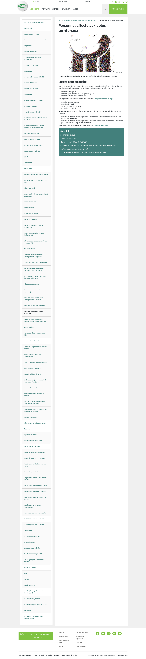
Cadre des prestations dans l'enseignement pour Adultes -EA (35, 320)
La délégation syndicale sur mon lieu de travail (35, 592)
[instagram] (119, 2)
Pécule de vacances (30, 219)
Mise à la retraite (29, 585)
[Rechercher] (105, 9)
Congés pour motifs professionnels (36, 485)
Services (55, 9)
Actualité (46, 9)
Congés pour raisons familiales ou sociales (35, 479)
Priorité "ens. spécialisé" (32, 112)
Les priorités (28, 46)
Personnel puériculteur (31, 133)
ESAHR (26, 157)
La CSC (75, 9)
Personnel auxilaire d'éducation (34, 306)
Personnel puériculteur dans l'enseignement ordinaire (33, 299)
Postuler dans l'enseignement (34, 22)
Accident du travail (30, 417)
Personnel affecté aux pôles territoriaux (33, 312)
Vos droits (34, 9)
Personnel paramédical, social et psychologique (35, 291)
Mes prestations (29, 249)
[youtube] (116, 2)
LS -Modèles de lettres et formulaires (32, 58)
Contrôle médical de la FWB (33, 374)
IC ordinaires (28, 530)
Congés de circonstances (32, 446)
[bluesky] (126, 2)
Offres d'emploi (64, 636)
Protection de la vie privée (69, 655)
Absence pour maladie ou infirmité (35, 362)
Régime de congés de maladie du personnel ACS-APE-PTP (35, 410)
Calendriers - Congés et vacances (35, 423)
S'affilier (66, 9)
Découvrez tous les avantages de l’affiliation (34, 636)
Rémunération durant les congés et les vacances (36, 195)
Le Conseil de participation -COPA (35, 605)
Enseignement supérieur (32, 151)
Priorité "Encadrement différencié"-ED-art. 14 (36, 119)
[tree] (36, 320)
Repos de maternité (30, 435)
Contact (87, 2)
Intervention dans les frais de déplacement (34, 234)
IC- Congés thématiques (32, 536)
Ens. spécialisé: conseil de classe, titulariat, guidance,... (35, 277)
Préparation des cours (31, 284)
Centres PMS (28, 163)
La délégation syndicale (32, 599)
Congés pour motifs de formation (35, 491)
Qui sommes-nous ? (82, 633)
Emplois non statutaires (32, 139)
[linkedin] (123, 2)
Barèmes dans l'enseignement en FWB (35, 181)
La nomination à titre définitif (34, 77)
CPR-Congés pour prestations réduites (34, 561)
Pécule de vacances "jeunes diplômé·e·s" (33, 226)
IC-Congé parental (30, 542)
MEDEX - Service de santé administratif (32, 356)
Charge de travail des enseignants (35, 262)
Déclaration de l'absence (32, 368)
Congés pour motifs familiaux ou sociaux (35, 465)
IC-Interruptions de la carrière (34, 525)
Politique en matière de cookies (42, 655)
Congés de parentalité (31, 472)
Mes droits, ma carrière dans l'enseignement (33, 617)
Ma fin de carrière (30, 567)
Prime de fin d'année (31, 213)
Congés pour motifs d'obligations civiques (35, 498)
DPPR (25, 573)
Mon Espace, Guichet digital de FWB (36, 174)
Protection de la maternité (33, 441)
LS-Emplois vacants (30, 106)
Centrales (79, 642)
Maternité (27, 429)
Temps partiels (29, 327)
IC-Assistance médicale (32, 548)
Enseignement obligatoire (32, 34)
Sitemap (56, 655)
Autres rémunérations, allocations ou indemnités (35, 242)
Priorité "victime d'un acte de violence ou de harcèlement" (34, 127)
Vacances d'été (29, 208)
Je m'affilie (118, 9)
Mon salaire (28, 169)
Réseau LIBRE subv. (30, 51)
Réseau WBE (28, 71)
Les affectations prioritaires (33, 100)
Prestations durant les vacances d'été (35, 334)
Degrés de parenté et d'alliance (34, 458)
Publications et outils (64, 641)
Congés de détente (30, 202)
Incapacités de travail (31, 341)
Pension (26, 579)
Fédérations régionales (80, 637)
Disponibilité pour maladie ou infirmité (34, 395)
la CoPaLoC (27, 610)
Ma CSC (36, 2)
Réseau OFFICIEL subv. (31, 65)
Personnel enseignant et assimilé (35, 40)
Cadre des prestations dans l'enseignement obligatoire (33, 256)
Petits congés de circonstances (34, 452)
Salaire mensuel (29, 188)
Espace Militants (62, 2)
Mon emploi (28, 28)
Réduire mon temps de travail (34, 519)
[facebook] (112, 2)
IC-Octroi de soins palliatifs (33, 554)
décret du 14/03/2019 (101, 126)
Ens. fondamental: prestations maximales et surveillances (34, 269)
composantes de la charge (104, 99)
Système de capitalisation (33, 388)
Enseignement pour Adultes (33, 145)
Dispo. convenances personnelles (35, 513)
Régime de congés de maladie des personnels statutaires (35, 381)
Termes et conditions (25, 655)
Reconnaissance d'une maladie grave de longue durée (34, 402)
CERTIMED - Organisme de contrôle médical (35, 348)
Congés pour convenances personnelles (32, 506)
